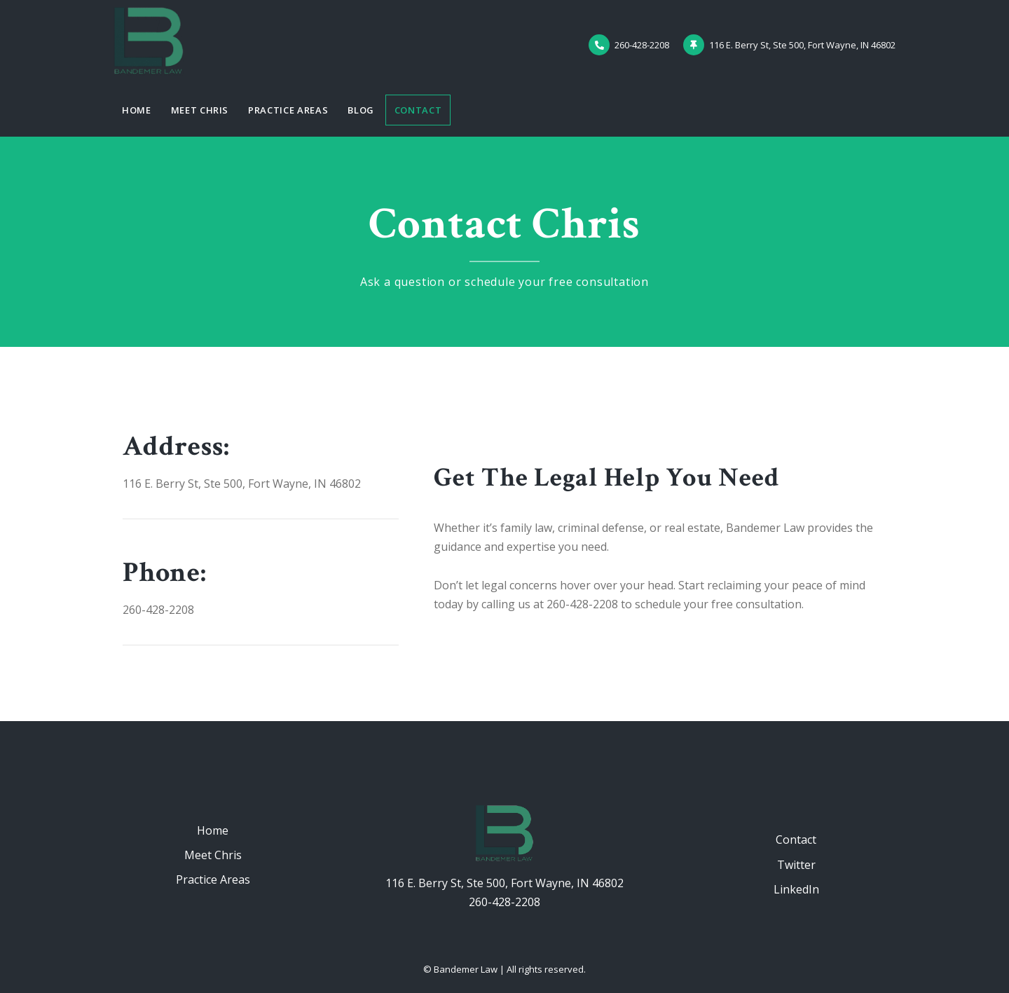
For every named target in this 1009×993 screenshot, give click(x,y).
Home (136, 110)
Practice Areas (288, 110)
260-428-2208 (504, 902)
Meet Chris (200, 110)
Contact (418, 110)
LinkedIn (796, 889)
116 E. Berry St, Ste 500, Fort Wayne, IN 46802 (504, 883)
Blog (361, 110)
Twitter (796, 864)
